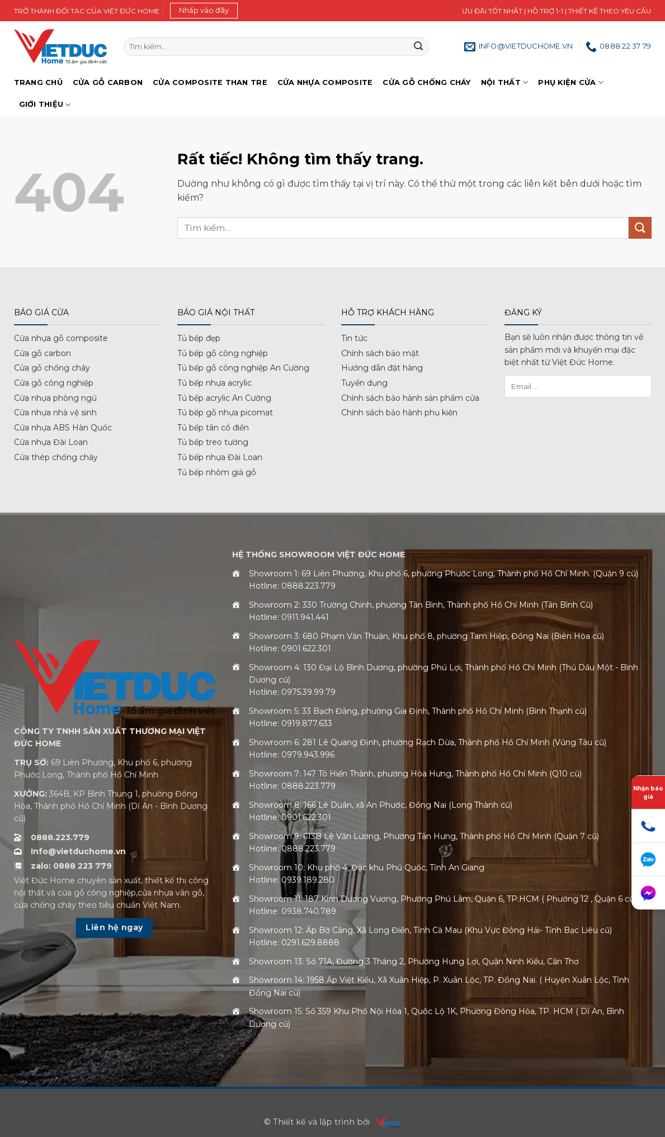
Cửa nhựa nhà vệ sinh (55, 413)
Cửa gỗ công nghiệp (53, 383)
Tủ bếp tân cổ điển (213, 428)
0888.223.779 (60, 837)
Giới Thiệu (45, 105)
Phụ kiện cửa (570, 82)
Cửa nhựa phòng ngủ (55, 398)
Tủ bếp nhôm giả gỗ (216, 472)
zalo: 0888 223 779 (71, 866)
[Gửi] (418, 46)
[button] (204, 10)
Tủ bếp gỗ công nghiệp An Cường (243, 368)
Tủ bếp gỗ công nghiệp (222, 353)
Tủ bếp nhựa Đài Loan (219, 457)
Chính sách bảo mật (380, 353)
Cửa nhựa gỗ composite (61, 338)
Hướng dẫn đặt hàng (382, 368)
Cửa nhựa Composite (325, 82)
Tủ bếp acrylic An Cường (224, 398)
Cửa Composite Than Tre (210, 82)
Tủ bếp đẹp (198, 338)
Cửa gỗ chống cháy (426, 82)
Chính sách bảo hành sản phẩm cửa (410, 398)
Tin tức (354, 338)
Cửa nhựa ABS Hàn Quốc (63, 428)
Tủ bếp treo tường (212, 442)
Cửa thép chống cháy (56, 457)
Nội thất (505, 82)
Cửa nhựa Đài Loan (51, 442)
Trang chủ (38, 82)
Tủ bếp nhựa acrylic (214, 383)
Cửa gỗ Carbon (108, 82)
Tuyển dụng (364, 383)
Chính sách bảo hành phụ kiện (399, 413)
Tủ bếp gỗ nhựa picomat (225, 413)
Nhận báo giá (648, 792)
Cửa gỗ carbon (42, 353)
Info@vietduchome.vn (78, 851)
